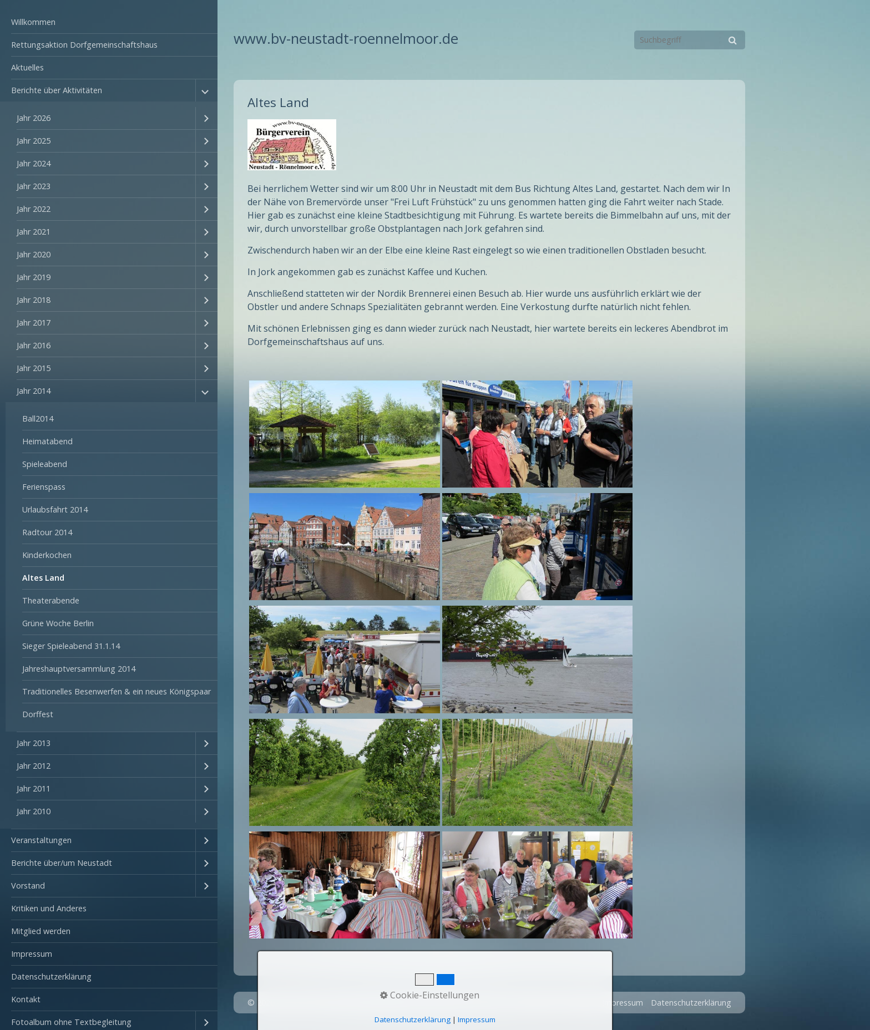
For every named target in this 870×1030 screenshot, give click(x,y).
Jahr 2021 (33, 231)
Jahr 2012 (33, 765)
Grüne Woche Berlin (58, 623)
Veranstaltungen (41, 840)
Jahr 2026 (33, 118)
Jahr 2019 (33, 277)
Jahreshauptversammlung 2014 (78, 668)
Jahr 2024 (33, 163)
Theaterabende (50, 600)
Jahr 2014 (33, 390)
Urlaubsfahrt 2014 (55, 509)
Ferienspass (43, 486)
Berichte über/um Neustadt (61, 863)
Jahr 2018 (33, 300)
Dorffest (37, 714)
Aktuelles (27, 67)
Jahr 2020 (33, 254)
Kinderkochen (47, 555)
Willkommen (33, 22)
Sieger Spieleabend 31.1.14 (71, 646)
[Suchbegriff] (689, 40)
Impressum (31, 953)
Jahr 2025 (33, 140)
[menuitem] (109, 22)
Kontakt (26, 999)
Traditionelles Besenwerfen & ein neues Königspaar (116, 691)
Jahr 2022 (33, 209)
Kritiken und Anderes (49, 908)
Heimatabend (47, 441)
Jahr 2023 (33, 186)
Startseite (539, 1002)
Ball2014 (37, 418)
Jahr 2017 (33, 322)
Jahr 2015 (33, 368)
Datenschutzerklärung (51, 976)
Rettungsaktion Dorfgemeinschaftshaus (84, 44)
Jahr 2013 (33, 743)
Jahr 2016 (33, 345)
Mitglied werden (40, 931)
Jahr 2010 (33, 811)
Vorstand (28, 885)
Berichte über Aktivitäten (56, 90)
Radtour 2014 (47, 532)
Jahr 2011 (33, 788)
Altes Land (43, 577)
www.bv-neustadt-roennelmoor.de (346, 38)
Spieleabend (44, 464)
